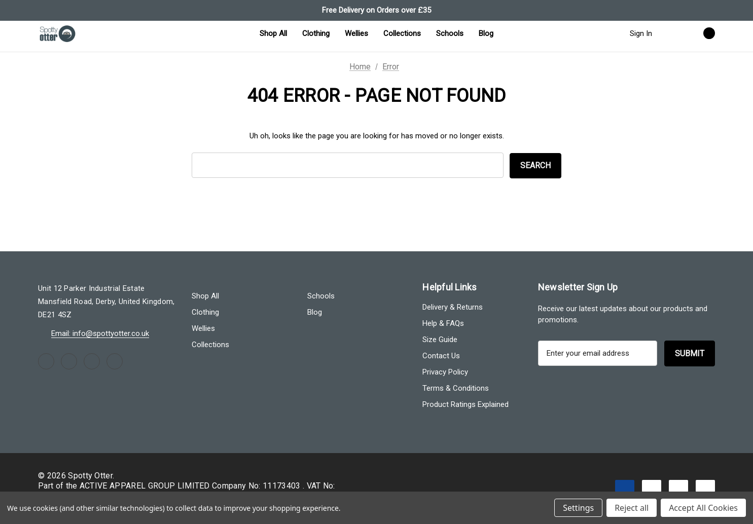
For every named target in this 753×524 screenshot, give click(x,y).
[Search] (670, 33)
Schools (321, 296)
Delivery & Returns (452, 307)
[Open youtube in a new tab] (92, 361)
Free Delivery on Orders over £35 (376, 10)
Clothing (205, 312)
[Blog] (486, 33)
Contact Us (441, 355)
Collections (210, 344)
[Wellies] (356, 33)
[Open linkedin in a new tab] (114, 361)
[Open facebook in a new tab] (46, 361)
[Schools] (449, 33)
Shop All (205, 296)
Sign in (641, 33)
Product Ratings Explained (465, 404)
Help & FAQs (443, 323)
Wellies (203, 328)
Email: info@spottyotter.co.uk (100, 333)
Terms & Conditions (455, 388)
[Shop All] (273, 33)
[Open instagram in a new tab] (69, 361)
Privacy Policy (445, 372)
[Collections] (402, 33)
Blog (314, 312)
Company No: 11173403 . (259, 486)
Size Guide (439, 339)
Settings (578, 507)
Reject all (632, 507)
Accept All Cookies (703, 507)
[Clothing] (316, 33)
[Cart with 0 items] (698, 33)
